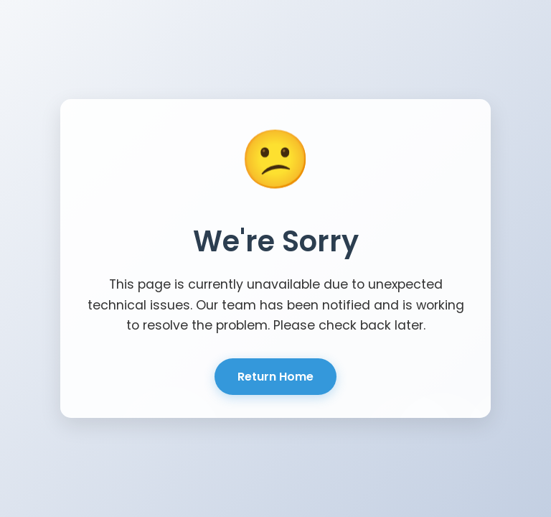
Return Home (275, 376)
